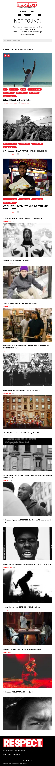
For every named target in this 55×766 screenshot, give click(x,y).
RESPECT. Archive (9, 96)
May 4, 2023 (6, 480)
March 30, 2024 (7, 393)
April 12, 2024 (6, 351)
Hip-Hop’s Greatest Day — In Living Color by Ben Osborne (21, 390)
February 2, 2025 (7, 263)
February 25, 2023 (7, 610)
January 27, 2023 (7, 652)
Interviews (13, 89)
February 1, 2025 (7, 306)
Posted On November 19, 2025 (10, 103)
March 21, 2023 (7, 525)
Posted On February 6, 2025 (9, 154)
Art (5, 89)
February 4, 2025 (7, 221)
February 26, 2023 (7, 567)
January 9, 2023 (7, 695)
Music (23, 89)
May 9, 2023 (6, 436)
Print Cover (34, 92)
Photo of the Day (35, 89)
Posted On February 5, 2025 (9, 212)
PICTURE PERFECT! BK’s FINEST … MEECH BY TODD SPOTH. (22, 218)
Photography (8, 92)
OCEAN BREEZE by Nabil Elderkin (17, 100)
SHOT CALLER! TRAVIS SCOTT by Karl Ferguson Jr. (25, 151)
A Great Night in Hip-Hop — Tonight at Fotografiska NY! (21, 433)
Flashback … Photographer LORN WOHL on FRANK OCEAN (22, 649)
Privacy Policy (16, 754)
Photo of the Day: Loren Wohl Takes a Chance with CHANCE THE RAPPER (27, 564)
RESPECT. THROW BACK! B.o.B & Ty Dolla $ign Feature (20, 303)
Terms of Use (7, 754)
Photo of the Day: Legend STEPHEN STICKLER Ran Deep (21, 607)
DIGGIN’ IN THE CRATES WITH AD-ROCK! (16, 261)
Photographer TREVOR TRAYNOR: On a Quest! (18, 692)
